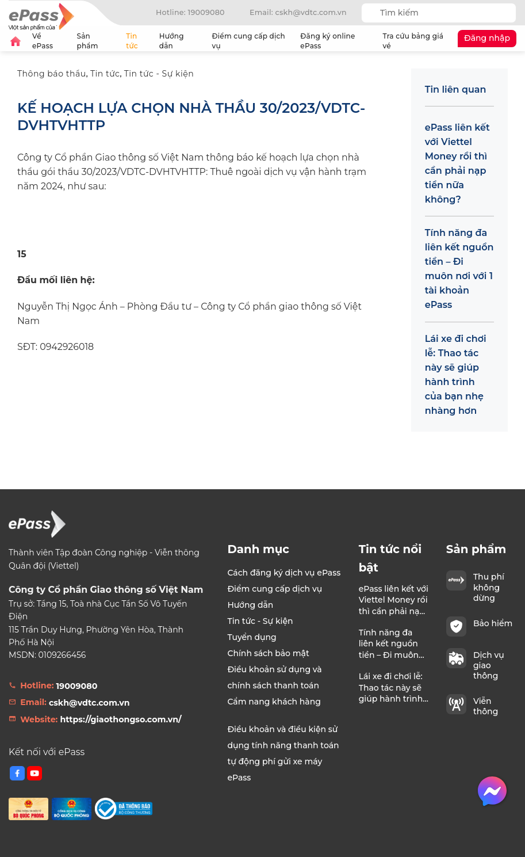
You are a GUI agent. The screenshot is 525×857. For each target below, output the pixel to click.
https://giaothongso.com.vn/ (120, 719)
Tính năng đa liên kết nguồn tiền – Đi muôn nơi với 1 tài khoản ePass (459, 268)
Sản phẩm (97, 41)
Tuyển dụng (251, 637)
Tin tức (132, 41)
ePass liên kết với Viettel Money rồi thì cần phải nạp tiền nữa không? (457, 163)
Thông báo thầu (51, 73)
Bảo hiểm (492, 623)
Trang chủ (15, 41)
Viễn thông (485, 706)
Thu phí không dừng (488, 587)
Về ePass (49, 41)
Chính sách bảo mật (268, 653)
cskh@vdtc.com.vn (89, 703)
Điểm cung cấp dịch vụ (249, 41)
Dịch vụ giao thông (488, 665)
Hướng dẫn (180, 41)
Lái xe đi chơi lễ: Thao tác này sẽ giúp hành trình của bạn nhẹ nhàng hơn (455, 374)
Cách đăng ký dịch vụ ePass (283, 572)
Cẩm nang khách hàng (274, 701)
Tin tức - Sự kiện (159, 73)
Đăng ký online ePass (327, 41)
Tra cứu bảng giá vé (413, 41)
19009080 (77, 686)
